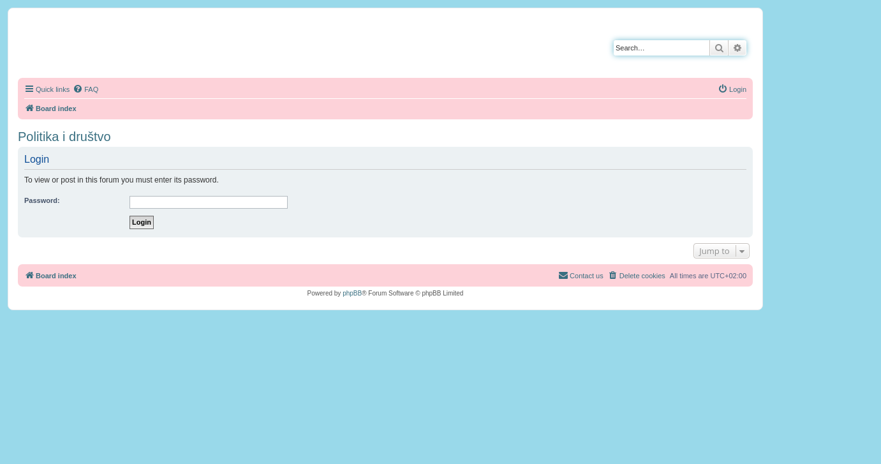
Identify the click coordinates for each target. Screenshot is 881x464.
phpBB (352, 293)
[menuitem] (85, 89)
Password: (42, 200)
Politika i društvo (64, 137)
